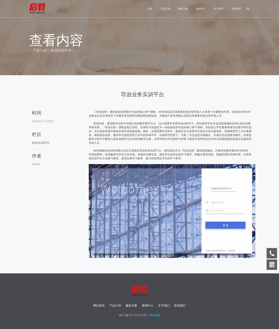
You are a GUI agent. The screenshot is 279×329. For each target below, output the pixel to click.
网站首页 (99, 305)
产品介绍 (165, 8)
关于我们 (219, 8)
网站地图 (154, 315)
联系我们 (237, 8)
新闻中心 (201, 8)
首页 (150, 8)
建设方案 (183, 8)
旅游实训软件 (60, 50)
